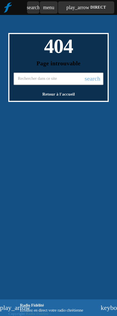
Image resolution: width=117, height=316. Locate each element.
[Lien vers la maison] (7, 7)
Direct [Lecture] (86, 7)
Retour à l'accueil (58, 94)
